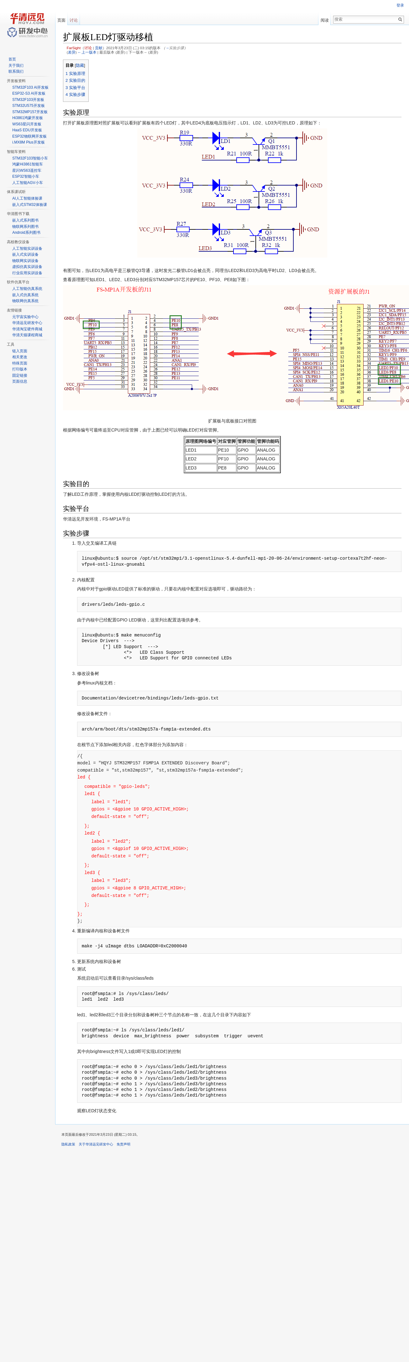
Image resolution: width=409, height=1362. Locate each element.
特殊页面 (19, 363)
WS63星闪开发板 (26, 124)
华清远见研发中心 (27, 323)
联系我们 (16, 71)
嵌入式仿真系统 (25, 295)
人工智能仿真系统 (27, 288)
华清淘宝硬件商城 (27, 329)
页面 (61, 20)
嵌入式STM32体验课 (29, 204)
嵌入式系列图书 (25, 220)
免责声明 (123, 1144)
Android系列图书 (26, 232)
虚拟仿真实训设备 (27, 267)
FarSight (74, 48)
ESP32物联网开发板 (29, 136)
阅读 (325, 20)
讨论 (88, 48)
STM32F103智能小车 (30, 158)
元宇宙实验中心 (25, 317)
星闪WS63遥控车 (26, 170)
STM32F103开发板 (28, 99)
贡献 (98, 48)
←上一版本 (87, 52)
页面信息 (19, 381)
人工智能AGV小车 (27, 183)
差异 (72, 52)
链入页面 (19, 351)
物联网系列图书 (25, 226)
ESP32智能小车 (25, 176)
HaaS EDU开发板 (27, 130)
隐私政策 (68, 1144)
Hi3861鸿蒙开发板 (27, 118)
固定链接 (19, 375)
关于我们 (16, 65)
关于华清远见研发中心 (96, 1144)
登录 (400, 5)
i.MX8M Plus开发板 (28, 142)
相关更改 (19, 357)
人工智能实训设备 (27, 248)
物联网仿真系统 (25, 301)
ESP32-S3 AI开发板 (28, 93)
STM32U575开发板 (28, 105)
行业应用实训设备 (27, 273)
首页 (12, 59)
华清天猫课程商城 (27, 335)
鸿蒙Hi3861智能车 (27, 164)
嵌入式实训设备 (25, 254)
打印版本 (19, 369)
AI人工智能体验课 (27, 198)
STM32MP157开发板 (30, 112)
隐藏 (80, 65)
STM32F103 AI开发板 (30, 87)
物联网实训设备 (25, 261)
